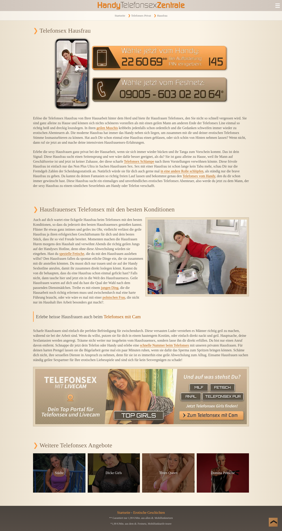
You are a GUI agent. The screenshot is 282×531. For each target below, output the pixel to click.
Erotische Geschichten (149, 512)
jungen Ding (110, 288)
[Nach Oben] (273, 522)
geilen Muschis (107, 128)
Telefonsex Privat (141, 15)
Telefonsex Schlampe (139, 161)
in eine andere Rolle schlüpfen (182, 171)
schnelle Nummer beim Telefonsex (164, 345)
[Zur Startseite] (141, 5)
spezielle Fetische (71, 254)
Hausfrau (162, 15)
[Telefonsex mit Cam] (141, 396)
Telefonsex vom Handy (199, 176)
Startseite (120, 15)
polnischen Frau (113, 297)
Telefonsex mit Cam (122, 316)
